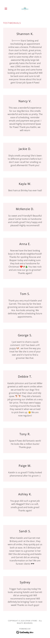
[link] (25, 8)
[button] (6, 8)
